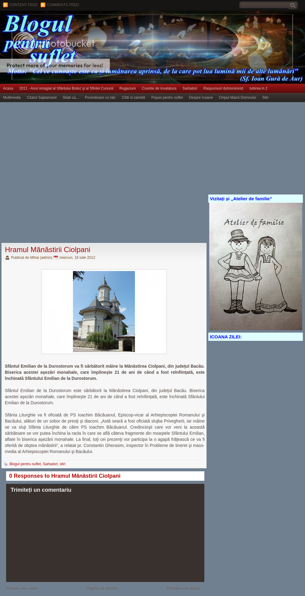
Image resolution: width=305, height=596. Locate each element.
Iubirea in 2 (258, 88)
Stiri (265, 97)
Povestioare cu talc (100, 97)
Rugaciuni (128, 88)
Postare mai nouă (21, 588)
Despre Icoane (201, 97)
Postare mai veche (183, 588)
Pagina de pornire (102, 588)
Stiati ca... (71, 97)
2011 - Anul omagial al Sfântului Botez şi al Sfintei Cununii (66, 88)
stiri (63, 464)
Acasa (8, 88)
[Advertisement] (69, 173)
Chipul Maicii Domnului (237, 97)
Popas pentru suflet (167, 97)
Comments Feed (63, 5)
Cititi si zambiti (133, 97)
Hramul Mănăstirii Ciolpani (47, 249)
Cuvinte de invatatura (159, 88)
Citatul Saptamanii (41, 97)
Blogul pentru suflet (25, 464)
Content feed (23, 5)
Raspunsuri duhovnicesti (223, 88)
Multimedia (12, 97)
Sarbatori (189, 88)
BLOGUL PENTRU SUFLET (68, 23)
